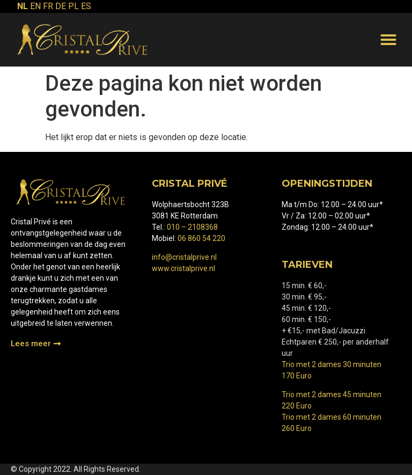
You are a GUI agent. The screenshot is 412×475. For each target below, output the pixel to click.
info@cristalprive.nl (184, 257)
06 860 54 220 (201, 238)
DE (60, 6)
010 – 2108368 (192, 227)
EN (35, 6)
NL (22, 6)
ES (86, 6)
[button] (388, 40)
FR (48, 6)
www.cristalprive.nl (183, 268)
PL (73, 6)
